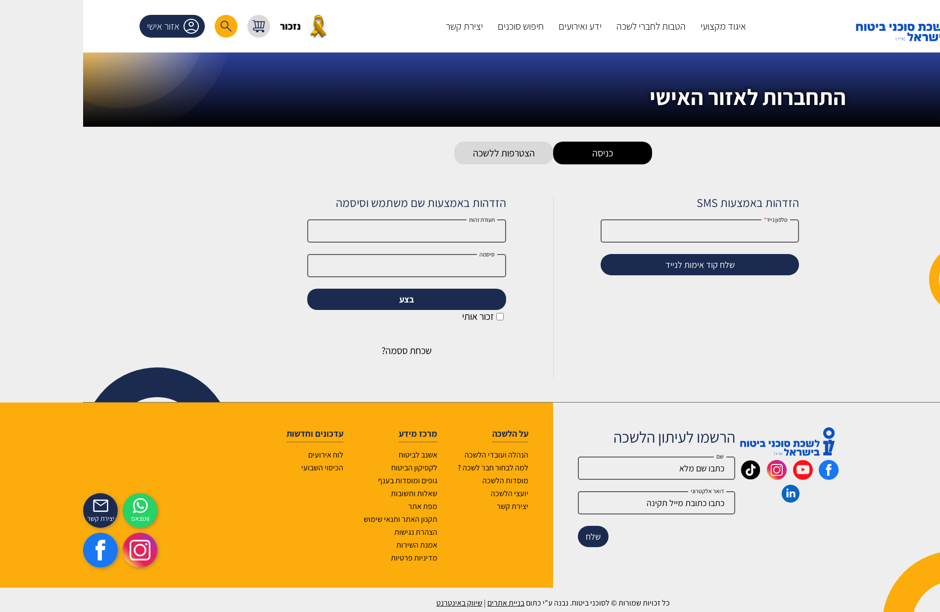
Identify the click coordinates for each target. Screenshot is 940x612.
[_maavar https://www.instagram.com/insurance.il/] (694, 476)
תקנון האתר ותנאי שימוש (317, 519)
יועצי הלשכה (426, 493)
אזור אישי (91, 26)
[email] (573, 502)
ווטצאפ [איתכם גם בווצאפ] (57, 518)
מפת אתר (339, 506)
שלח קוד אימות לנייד (617, 264)
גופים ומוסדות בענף (324, 480)
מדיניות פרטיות (331, 558)
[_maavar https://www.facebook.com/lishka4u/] (745, 476)
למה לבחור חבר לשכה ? (410, 467)
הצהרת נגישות (332, 532)
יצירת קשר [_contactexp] (17, 518)
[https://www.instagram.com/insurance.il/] (57, 550)
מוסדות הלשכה (422, 480)
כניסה (519, 153)
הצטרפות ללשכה (421, 153)
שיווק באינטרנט (376, 603)
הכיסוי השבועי (239, 467)
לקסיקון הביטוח (331, 467)
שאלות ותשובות (331, 493)
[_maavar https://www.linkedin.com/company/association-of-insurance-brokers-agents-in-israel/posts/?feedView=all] (707, 499)
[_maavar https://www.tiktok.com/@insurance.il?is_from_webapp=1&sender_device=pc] (667, 476)
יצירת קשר (429, 506)
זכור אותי (400, 316)
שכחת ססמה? (323, 350)
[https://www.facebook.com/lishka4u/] (17, 550)
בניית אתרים (422, 603)
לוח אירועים (242, 455)
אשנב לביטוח (335, 455)
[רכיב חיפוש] (143, 26)
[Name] (573, 468)
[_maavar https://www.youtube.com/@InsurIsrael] (720, 476)
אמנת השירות (333, 545)
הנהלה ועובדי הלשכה (413, 455)
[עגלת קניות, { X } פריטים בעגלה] (175, 26)
